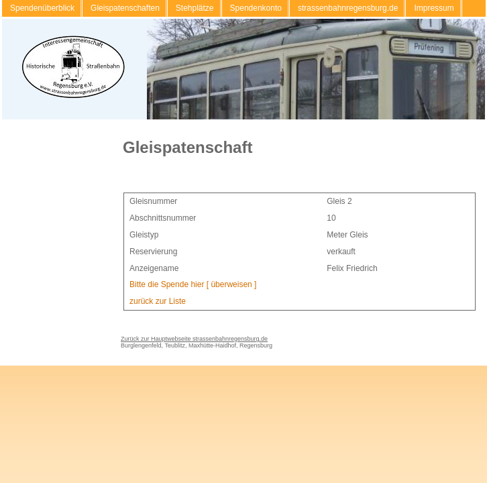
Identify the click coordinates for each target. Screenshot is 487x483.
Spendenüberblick (42, 8)
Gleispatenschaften (125, 8)
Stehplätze (195, 8)
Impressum (433, 8)
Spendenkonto (256, 8)
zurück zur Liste (157, 301)
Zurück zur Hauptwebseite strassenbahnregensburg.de (194, 338)
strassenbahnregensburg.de (348, 8)
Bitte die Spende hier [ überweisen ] (192, 284)
